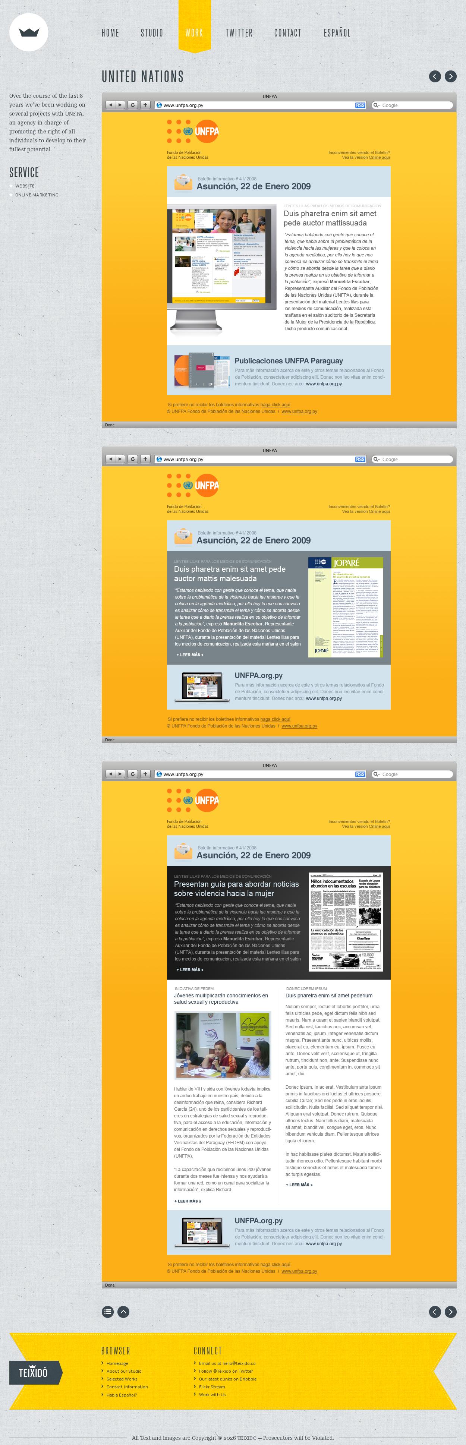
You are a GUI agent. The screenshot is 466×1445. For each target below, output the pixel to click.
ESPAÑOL (337, 33)
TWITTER (239, 33)
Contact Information (127, 1387)
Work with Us (212, 1395)
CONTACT (288, 33)
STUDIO (152, 33)
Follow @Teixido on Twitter (226, 1371)
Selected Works (122, 1379)
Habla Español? (122, 1395)
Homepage (117, 1363)
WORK (195, 33)
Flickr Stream (212, 1387)
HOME (111, 33)
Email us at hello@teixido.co (227, 1363)
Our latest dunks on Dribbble (227, 1379)
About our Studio (124, 1371)
